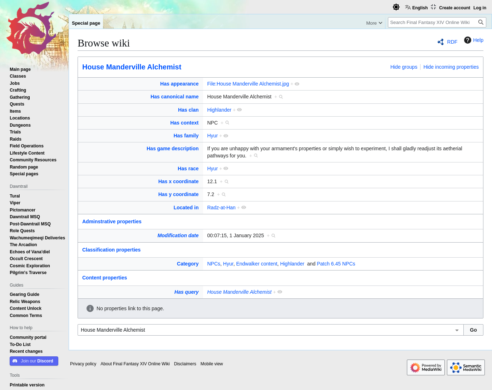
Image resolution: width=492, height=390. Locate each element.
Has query (186, 292)
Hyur (212, 135)
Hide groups (404, 67)
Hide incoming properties (451, 67)
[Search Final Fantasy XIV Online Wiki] (437, 22)
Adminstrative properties (112, 221)
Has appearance (179, 84)
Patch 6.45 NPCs (336, 264)
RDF (452, 42)
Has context (184, 123)
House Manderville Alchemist (131, 67)
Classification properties (111, 250)
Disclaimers (185, 363)
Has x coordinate (178, 181)
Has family (185, 135)
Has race (188, 168)
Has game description (173, 148)
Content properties (104, 278)
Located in (185, 207)
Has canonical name (175, 96)
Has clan (188, 110)
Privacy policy (83, 363)
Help (472, 40)
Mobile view (212, 363)
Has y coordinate (178, 194)
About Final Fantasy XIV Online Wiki (134, 363)
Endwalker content (256, 264)
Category (188, 264)
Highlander (219, 110)
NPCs (214, 264)
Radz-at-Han (221, 207)
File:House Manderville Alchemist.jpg (248, 84)
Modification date (177, 235)
